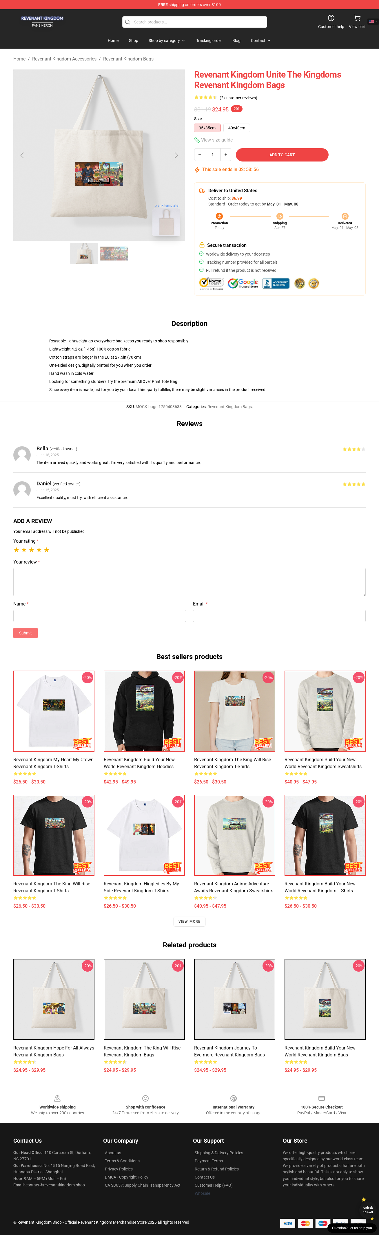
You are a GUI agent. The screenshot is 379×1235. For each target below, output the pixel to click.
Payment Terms (209, 1161)
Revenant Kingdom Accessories (64, 59)
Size (198, 118)
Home (19, 59)
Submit (25, 633)
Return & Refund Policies (217, 1169)
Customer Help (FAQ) (214, 1185)
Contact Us (205, 1177)
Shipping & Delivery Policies (219, 1152)
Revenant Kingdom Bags (128, 59)
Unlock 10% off (368, 1210)
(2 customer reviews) (238, 98)
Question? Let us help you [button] (352, 1228)
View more (189, 922)
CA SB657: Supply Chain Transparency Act (143, 1185)
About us (113, 1152)
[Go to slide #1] (84, 253)
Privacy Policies (119, 1169)
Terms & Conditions (122, 1161)
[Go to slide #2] (114, 253)
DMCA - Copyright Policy (126, 1177)
